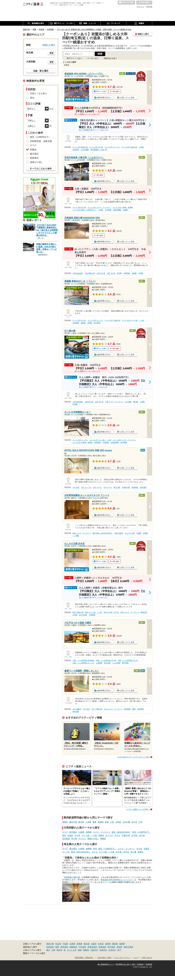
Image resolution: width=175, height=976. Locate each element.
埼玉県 (58, 944)
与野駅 (89, 323)
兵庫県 (72, 944)
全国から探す (48, 45)
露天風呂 (73, 832)
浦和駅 (83, 323)
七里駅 (100, 210)
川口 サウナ (107, 487)
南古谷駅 (107, 663)
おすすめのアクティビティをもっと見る (134, 757)
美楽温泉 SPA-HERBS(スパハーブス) (116, 880)
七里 (112, 822)
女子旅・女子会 (138, 835)
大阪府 (94, 944)
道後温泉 (102, 947)
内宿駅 (74, 404)
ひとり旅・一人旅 (89, 835)
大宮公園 (126, 822)
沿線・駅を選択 (40, 71)
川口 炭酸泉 (76, 709)
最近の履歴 (144, 3)
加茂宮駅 (75, 150)
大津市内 (112, 950)
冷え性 (77, 835)
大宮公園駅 (85, 150)
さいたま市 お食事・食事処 (123, 207)
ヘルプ (135, 958)
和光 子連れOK (77, 612)
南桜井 (65, 822)
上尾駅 (142, 402)
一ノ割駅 (75, 536)
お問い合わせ (147, 958)
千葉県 (65, 944)
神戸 (119, 950)
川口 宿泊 (75, 487)
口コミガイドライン (122, 958)
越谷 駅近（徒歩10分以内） (103, 533)
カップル (109, 835)
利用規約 (140, 964)
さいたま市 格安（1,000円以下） (84, 210)
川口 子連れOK (96, 709)
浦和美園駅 (117, 210)
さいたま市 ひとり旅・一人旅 (133, 320)
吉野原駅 (126, 273)
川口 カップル (86, 487)
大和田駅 (108, 210)
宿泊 (64, 835)
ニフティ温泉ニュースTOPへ (138, 809)
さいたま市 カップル (112, 147)
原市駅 (119, 273)
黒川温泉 (111, 947)
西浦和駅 (97, 442)
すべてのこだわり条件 (41, 168)
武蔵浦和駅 (115, 442)
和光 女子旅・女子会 (111, 612)
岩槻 (107, 822)
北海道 (101, 944)
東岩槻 (100, 822)
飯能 (80, 950)
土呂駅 (141, 147)
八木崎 (88, 822)
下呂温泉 (82, 947)
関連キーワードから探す (34, 953)
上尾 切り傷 (100, 273)
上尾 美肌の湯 (89, 273)
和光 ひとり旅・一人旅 (93, 612)
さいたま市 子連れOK (129, 147)
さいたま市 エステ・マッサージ (99, 207)
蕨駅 (134, 709)
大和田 (118, 822)
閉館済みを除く (110, 58)
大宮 (140, 822)
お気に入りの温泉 (126, 3)
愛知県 (115, 944)
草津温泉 (50, 947)
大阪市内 (94, 950)
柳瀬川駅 (144, 612)
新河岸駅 (125, 663)
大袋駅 (138, 533)
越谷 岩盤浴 (119, 533)
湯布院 (119, 947)
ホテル (117, 835)
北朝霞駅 (92, 615)
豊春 (94, 822)
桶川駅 (135, 402)
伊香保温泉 (92, 947)
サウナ (65, 832)
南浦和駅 (140, 709)
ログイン (140, 6)
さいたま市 (72, 950)
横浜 (48, 950)
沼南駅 (134, 273)
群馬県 (79, 944)
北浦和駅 (75, 323)
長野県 (108, 944)
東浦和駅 (135, 487)
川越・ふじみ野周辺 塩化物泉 (83, 660)
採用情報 (149, 964)
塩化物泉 (66, 838)
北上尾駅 (128, 402)
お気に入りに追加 (127, 97)
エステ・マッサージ (101, 832)
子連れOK (126, 835)
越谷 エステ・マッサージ (81, 533)
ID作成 (149, 6)
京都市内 (103, 950)
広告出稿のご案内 (104, 958)
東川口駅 (117, 487)
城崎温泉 (73, 947)
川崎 (53, 950)
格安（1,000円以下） (141, 832)
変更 (51, 53)
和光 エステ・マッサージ (129, 612)
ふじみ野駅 (116, 663)
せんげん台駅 (130, 533)
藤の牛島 (73, 822)
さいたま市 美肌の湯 (80, 147)
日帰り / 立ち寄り (38, 93)
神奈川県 (50, 944)
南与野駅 (97, 323)
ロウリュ (82, 838)
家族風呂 (34, 158)
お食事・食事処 (85, 832)
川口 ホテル (97, 487)
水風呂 (70, 835)
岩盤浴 (101, 835)
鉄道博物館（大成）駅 (99, 150)
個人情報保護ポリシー (105, 964)
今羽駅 (140, 273)
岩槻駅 (125, 210)
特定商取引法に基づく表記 (125, 964)
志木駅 (74, 615)
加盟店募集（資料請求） (84, 958)
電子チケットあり (74, 58)
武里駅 (145, 533)
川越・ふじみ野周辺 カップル (83, 663)
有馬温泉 (64, 947)
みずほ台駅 (83, 615)
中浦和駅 (105, 442)
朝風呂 (103, 838)
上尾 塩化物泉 (77, 273)
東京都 (86, 944)
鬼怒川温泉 (128, 947)
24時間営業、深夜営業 (41, 141)
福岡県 (122, 944)
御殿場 (86, 950)
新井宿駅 (143, 487)
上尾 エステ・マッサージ (114, 402)
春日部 (81, 822)
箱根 (57, 947)
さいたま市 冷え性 (96, 147)
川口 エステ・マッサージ (113, 709)
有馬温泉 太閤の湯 (72, 877)
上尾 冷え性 (111, 273)
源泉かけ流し (93, 838)
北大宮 (134, 822)
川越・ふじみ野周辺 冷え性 (128, 660)
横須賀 (59, 950)
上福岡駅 (99, 663)
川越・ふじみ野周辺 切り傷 (106, 660)
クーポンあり (93, 58)
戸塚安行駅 (126, 487)
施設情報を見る (103, 97)
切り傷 (74, 838)
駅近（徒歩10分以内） (121, 832)
